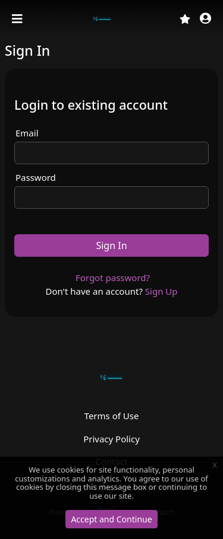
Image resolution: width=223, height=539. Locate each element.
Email (27, 133)
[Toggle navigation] (18, 19)
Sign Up (161, 291)
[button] (205, 19)
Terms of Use (111, 416)
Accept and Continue (111, 519)
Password (35, 177)
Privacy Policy (111, 439)
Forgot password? (113, 277)
